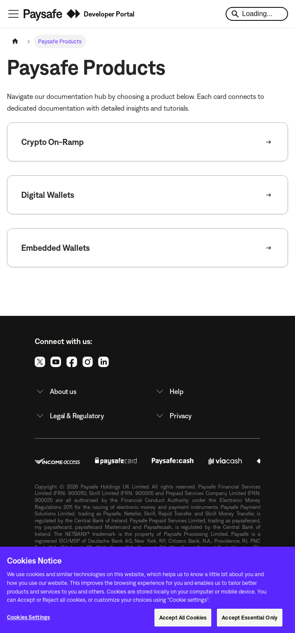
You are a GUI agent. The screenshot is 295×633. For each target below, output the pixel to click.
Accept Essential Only (250, 620)
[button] (88, 391)
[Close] (281, 563)
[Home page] (15, 41)
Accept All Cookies (182, 620)
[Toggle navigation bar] (13, 13)
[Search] (257, 14)
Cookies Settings (28, 620)
